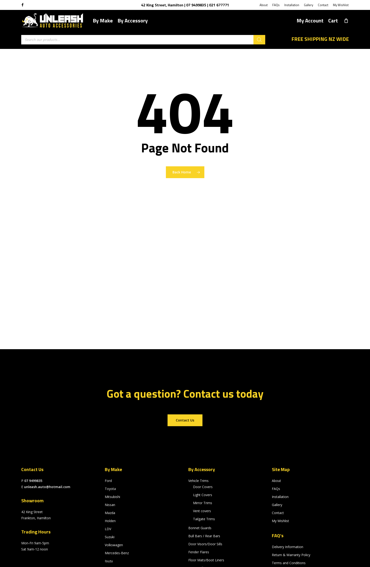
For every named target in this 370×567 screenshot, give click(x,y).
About (276, 480)
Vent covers (202, 511)
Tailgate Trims (204, 519)
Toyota (110, 488)
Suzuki (109, 537)
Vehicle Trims (198, 480)
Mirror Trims (202, 503)
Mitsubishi (112, 496)
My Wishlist (280, 521)
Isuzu (109, 561)
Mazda (110, 513)
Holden (110, 521)
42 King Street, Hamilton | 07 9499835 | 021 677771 (185, 5)
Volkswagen (114, 545)
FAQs (276, 488)
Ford (108, 480)
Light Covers (202, 495)
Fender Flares (198, 552)
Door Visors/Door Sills (205, 544)
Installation (280, 496)
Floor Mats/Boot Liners (206, 560)
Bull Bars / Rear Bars (204, 536)
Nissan (110, 505)
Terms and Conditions (289, 563)
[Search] (259, 39)
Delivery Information (287, 547)
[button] (185, 420)
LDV (108, 529)
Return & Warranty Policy (291, 555)
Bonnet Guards (199, 528)
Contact (278, 513)
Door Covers (203, 487)
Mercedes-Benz (117, 553)
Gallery (277, 505)
